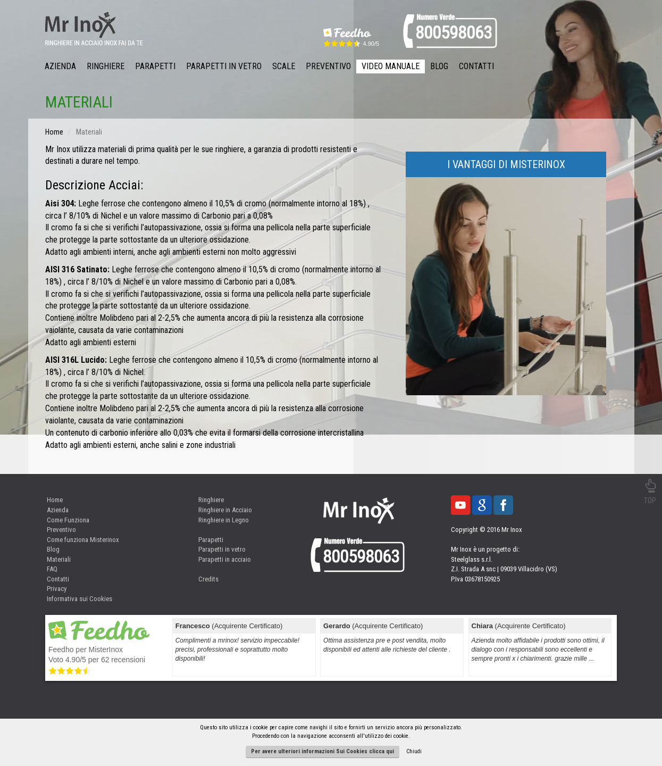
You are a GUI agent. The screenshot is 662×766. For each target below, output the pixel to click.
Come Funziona (68, 520)
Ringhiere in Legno (223, 520)
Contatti (476, 66)
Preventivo (328, 66)
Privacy (56, 589)
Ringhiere (105, 66)
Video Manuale (391, 66)
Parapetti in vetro (222, 549)
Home (55, 500)
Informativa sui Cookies (79, 599)
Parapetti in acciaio (224, 559)
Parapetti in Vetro (224, 66)
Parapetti (155, 66)
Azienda (60, 66)
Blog (439, 66)
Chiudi (414, 751)
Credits (208, 579)
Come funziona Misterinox (83, 540)
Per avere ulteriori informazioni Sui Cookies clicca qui (322, 751)
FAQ (52, 569)
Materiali (59, 559)
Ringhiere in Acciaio (225, 510)
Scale (283, 66)
